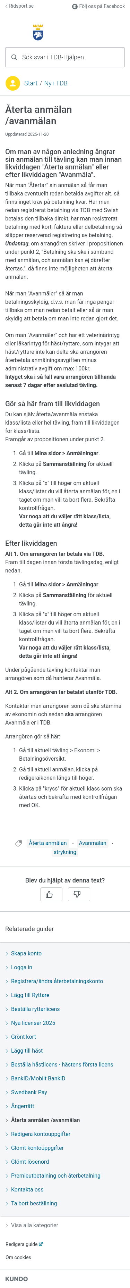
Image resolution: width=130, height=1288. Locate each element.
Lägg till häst (24, 1050)
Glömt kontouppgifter (35, 1148)
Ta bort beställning (31, 1203)
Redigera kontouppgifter (38, 1134)
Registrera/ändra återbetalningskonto (54, 981)
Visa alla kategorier (32, 1225)
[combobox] (65, 57)
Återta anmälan (48, 843)
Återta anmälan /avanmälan (43, 1120)
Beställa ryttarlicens (33, 1009)
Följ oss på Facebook (98, 6)
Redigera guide (22, 1244)
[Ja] (51, 894)
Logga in (19, 967)
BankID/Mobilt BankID (36, 1078)
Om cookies (18, 1257)
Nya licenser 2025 (30, 1023)
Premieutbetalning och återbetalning (53, 1175)
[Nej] (79, 894)
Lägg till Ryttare (28, 995)
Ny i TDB (55, 83)
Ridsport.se (19, 6)
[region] (65, 471)
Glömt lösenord (27, 1162)
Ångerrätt (20, 1106)
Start (30, 83)
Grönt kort (21, 1037)
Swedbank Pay (26, 1092)
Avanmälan (92, 843)
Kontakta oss (24, 1189)
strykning (65, 852)
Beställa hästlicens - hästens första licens (59, 1064)
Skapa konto (24, 953)
